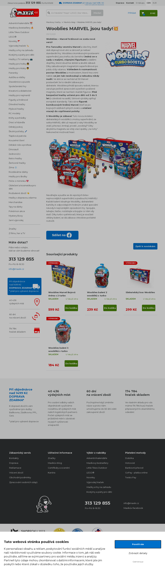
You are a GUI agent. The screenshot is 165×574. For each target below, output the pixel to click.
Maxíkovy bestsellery (97, 463)
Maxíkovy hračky (53, 22)
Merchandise (15, 202)
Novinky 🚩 (14, 41)
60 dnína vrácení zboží (17, 316)
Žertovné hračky (17, 163)
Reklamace (15, 467)
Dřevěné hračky (17, 104)
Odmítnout (138, 561)
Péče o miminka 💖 (19, 181)
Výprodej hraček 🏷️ (19, 45)
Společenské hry (17, 86)
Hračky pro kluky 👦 (19, 68)
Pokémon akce (17, 211)
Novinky (91, 477)
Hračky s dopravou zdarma (22, 197)
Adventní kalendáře (97, 458)
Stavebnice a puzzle (19, 81)
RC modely (14, 113)
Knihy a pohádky (17, 118)
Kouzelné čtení (16, 140)
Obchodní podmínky (20, 477)
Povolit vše (138, 544)
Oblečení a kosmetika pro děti (22, 187)
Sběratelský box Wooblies (140, 292)
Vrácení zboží (16, 472)
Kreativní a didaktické (20, 90)
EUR (155, 3)
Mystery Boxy (16, 215)
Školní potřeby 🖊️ (18, 131)
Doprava (13, 463)
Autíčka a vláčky (17, 77)
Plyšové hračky (16, 109)
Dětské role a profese (20, 145)
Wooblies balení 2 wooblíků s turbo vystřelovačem (97, 295)
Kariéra (51, 472)
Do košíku (71, 308)
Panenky (13, 72)
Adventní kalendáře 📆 (20, 23)
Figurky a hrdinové (18, 100)
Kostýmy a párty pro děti (21, 54)
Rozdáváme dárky (18, 172)
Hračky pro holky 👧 (19, 63)
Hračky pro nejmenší (19, 95)
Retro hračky (15, 158)
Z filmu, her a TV (17, 233)
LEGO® (12, 36)
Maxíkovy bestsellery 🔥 (21, 27)
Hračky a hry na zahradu (21, 50)
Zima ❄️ (13, 167)
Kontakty (14, 458)
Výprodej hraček (95, 482)
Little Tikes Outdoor (19, 32)
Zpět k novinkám (145, 246)
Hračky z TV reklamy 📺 (21, 59)
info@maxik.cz (16, 269)
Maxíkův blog (70, 22)
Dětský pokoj (16, 127)
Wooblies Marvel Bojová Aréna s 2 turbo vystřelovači (61, 295)
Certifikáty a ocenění (59, 467)
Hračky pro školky (18, 176)
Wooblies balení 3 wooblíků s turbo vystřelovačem (58, 351)
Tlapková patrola (17, 136)
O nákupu (140, 3)
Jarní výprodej (16, 220)
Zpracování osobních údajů (23, 482)
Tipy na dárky (15, 206)
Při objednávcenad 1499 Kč (24, 286)
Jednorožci (14, 154)
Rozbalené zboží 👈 (19, 193)
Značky (12, 228)
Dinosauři (14, 149)
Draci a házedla (17, 122)
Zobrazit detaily (138, 553)
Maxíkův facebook (133, 508)
